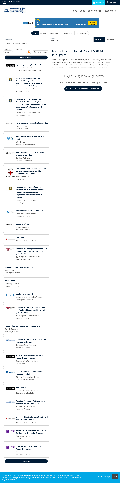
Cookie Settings (104, 477)
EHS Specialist (21, 387)
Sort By (7, 52)
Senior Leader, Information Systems (19, 267)
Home (74, 11)
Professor (20, 237)
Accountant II (10, 281)
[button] (110, 39)
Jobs (82, 11)
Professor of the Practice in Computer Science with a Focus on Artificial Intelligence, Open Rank (31, 171)
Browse (43, 33)
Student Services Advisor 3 (26, 294)
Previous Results (26, 57)
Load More (26, 461)
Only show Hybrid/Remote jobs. (18, 43)
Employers (111, 2)
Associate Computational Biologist (30, 211)
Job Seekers (98, 2)
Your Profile (95, 11)
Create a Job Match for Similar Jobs (83, 88)
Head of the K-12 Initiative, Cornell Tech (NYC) (22, 326)
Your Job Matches (67, 33)
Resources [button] (110, 11)
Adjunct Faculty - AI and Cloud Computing (32, 123)
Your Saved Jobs (81, 33)
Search (35, 33)
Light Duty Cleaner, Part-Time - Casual (30, 65)
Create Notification (40, 52)
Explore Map (53, 33)
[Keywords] (26, 39)
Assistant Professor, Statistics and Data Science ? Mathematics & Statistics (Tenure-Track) (31, 251)
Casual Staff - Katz (23, 224)
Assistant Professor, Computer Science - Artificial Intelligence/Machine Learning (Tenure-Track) (31, 310)
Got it (115, 477)
